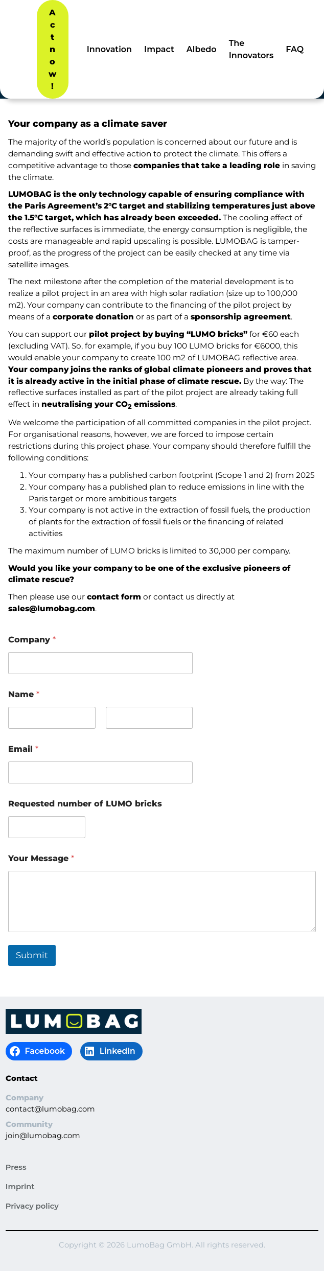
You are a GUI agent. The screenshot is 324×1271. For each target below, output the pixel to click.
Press (16, 1167)
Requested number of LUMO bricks (85, 803)
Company (32, 639)
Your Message (41, 858)
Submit (32, 955)
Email (23, 749)
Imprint (20, 1186)
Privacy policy (32, 1206)
